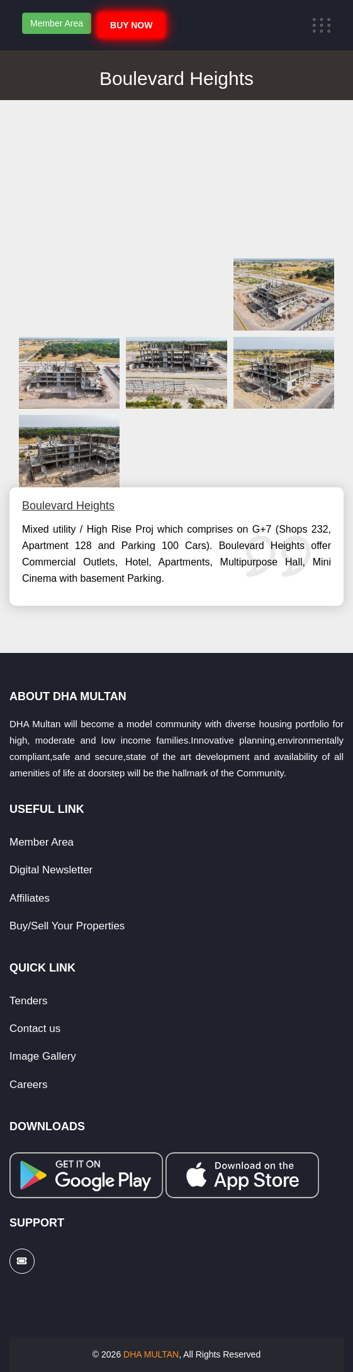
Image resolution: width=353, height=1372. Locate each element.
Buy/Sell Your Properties (67, 926)
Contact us (34, 1029)
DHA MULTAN (151, 1354)
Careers (28, 1085)
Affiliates (29, 898)
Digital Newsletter (50, 870)
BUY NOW (131, 25)
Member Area (56, 23)
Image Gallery (42, 1056)
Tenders (28, 1001)
